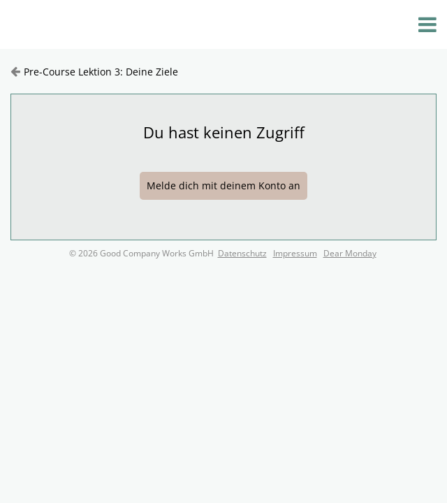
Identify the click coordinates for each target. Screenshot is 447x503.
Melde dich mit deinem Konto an (223, 185)
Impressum (295, 253)
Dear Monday (349, 253)
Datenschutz (242, 253)
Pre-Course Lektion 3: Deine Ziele (101, 71)
